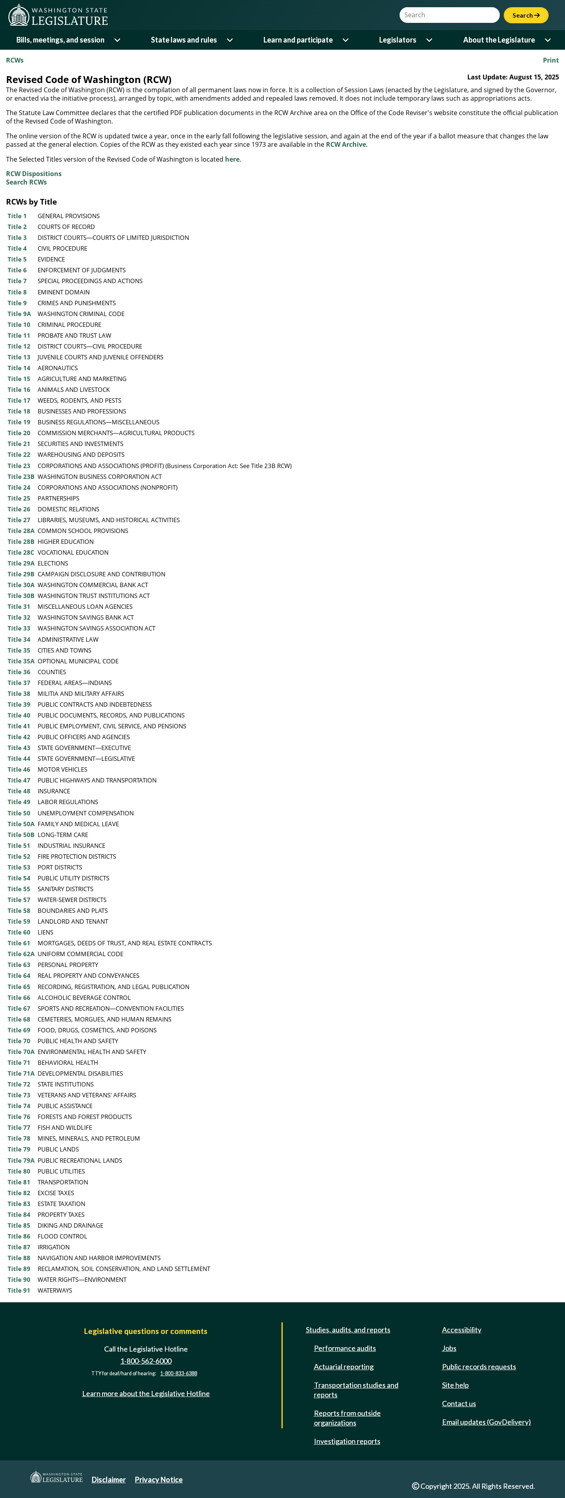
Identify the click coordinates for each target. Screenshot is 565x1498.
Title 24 (19, 487)
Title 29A (21, 563)
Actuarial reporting (344, 1366)
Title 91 (19, 1290)
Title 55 (19, 889)
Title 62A (21, 954)
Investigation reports (347, 1441)
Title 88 (19, 1258)
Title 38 (19, 693)
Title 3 (17, 237)
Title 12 (19, 346)
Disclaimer (109, 1479)
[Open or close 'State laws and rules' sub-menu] (230, 40)
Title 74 (19, 1106)
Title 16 (19, 389)
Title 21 (19, 444)
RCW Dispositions (34, 173)
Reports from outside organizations (347, 1418)
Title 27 (19, 520)
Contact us (459, 1403)
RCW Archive (346, 144)
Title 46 (19, 769)
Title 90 (19, 1279)
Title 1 (17, 216)
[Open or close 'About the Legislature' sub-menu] (548, 40)
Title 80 (19, 1171)
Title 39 (19, 704)
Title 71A (21, 1073)
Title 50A (21, 824)
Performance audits (345, 1348)
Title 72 (19, 1084)
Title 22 (19, 454)
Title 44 (19, 758)
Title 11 (19, 335)
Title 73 (19, 1095)
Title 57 (19, 900)
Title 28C (21, 552)
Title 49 (19, 802)
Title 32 (19, 617)
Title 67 (19, 1008)
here (232, 159)
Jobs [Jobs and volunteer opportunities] (449, 1348)
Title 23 (19, 466)
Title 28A (21, 531)
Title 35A (21, 661)
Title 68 (19, 1019)
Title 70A (21, 1052)
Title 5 (17, 259)
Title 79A (21, 1160)
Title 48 (19, 791)
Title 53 (19, 867)
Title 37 (19, 683)
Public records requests (479, 1366)
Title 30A (21, 585)
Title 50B (21, 835)
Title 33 (19, 628)
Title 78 (19, 1138)
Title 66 (19, 997)
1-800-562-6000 (145, 1360)
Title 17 (19, 400)
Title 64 (19, 975)
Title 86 (19, 1236)
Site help (455, 1384)
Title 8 (17, 292)
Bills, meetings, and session (60, 39)
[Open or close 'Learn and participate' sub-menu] (346, 40)
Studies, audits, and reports (348, 1329)
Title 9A (19, 314)
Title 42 (19, 737)
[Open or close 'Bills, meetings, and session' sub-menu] (118, 40)
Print (551, 60)
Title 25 (19, 498)
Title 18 (19, 411)
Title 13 (19, 357)
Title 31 (19, 606)
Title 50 (19, 813)
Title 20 (19, 433)
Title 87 (19, 1247)
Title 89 (19, 1269)
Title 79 (19, 1149)
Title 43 (19, 748)
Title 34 (19, 639)
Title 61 (19, 943)
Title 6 (17, 270)
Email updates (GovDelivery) (486, 1421)
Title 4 (17, 248)
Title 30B (21, 596)
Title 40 (19, 715)
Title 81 (19, 1182)
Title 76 (19, 1117)
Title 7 (17, 281)
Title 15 (19, 379)
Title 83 (19, 1204)
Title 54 (19, 878)
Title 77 (19, 1127)
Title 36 (19, 672)
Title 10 (19, 324)
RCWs (15, 60)
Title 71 (19, 1062)
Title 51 (19, 845)
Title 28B (21, 541)
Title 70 (19, 1041)
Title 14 (19, 368)
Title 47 (19, 780)
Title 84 (19, 1214)
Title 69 (19, 1030)
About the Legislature (499, 39)
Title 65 (19, 987)
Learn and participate (298, 39)
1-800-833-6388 (178, 1373)
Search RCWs (26, 182)
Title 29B (21, 574)
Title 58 (19, 910)
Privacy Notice (159, 1479)
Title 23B (21, 476)
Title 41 (19, 726)
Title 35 (19, 650)
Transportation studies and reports (356, 1389)
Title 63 (19, 965)
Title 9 (17, 303)
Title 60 (19, 932)
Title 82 (19, 1193)
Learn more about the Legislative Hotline (146, 1393)
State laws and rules (184, 39)
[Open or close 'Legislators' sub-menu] (429, 40)
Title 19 (19, 422)
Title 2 (17, 227)
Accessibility (461, 1329)
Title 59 (19, 921)
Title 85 (19, 1225)
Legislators (397, 39)
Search (526, 15)
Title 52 (19, 856)
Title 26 (19, 509)
